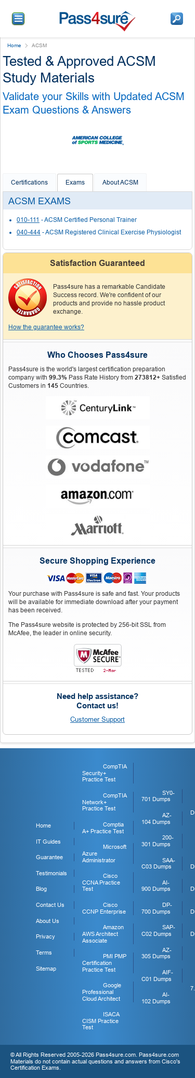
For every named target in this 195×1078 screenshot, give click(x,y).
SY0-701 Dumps (158, 796)
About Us (47, 921)
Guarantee (49, 857)
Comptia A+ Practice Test (103, 827)
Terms (44, 952)
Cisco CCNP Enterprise (104, 908)
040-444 (29, 232)
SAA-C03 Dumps (158, 863)
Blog (41, 889)
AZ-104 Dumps (156, 818)
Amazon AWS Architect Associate (103, 933)
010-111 (28, 219)
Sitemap (46, 968)
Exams (75, 182)
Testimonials (51, 873)
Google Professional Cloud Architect (101, 991)
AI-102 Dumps (156, 997)
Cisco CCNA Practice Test (101, 882)
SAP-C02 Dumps (158, 930)
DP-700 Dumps (156, 908)
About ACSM (120, 182)
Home (14, 45)
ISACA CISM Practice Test (100, 1020)
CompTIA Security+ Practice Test (104, 772)
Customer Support (97, 719)
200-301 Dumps (157, 840)
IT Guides (48, 841)
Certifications (29, 182)
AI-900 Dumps (156, 885)
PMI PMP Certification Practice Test (104, 962)
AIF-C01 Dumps (157, 975)
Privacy (45, 936)
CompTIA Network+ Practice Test (104, 801)
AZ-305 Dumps (156, 953)
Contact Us (50, 905)
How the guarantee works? (46, 327)
